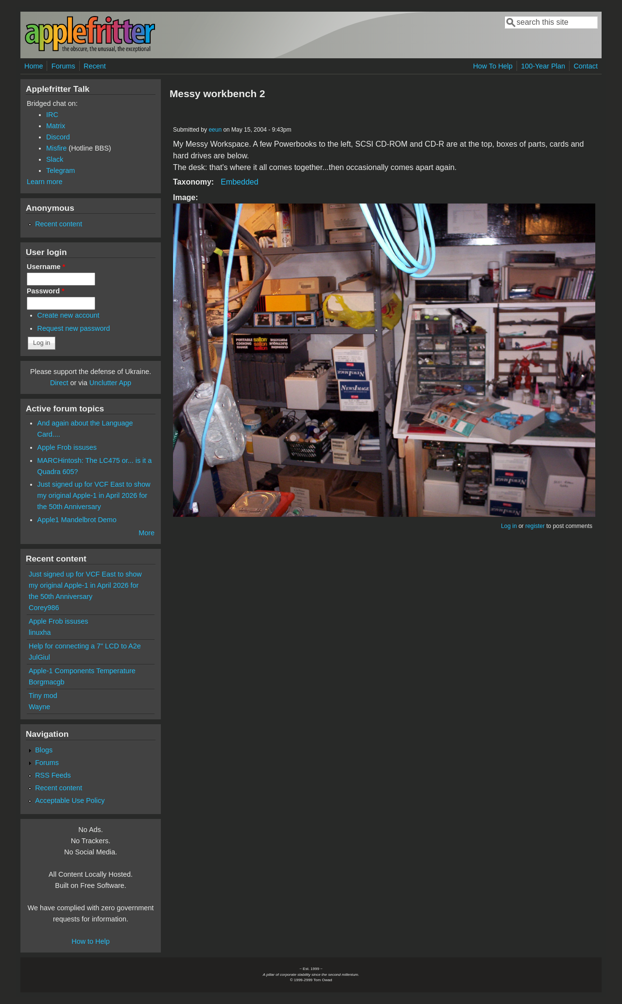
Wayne (39, 707)
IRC (52, 115)
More (146, 533)
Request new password (73, 328)
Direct (59, 383)
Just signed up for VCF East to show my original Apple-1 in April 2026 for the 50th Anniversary (94, 495)
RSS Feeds (53, 775)
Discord (58, 137)
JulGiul (39, 657)
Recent (95, 66)
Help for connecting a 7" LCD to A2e (85, 646)
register (535, 526)
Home (33, 66)
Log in (509, 526)
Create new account (68, 315)
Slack (54, 159)
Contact (585, 66)
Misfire (56, 148)
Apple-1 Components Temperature (82, 671)
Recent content (58, 224)
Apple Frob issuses (67, 447)
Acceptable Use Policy (69, 800)
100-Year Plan (543, 66)
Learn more (45, 182)
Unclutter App (110, 383)
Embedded (239, 182)
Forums (63, 66)
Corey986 (44, 608)
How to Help (90, 941)
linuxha (40, 632)
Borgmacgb (47, 682)
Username (46, 267)
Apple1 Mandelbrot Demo (77, 520)
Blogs (43, 750)
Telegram (60, 170)
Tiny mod (43, 695)
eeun (215, 129)
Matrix (55, 126)
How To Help (492, 66)
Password (46, 291)
